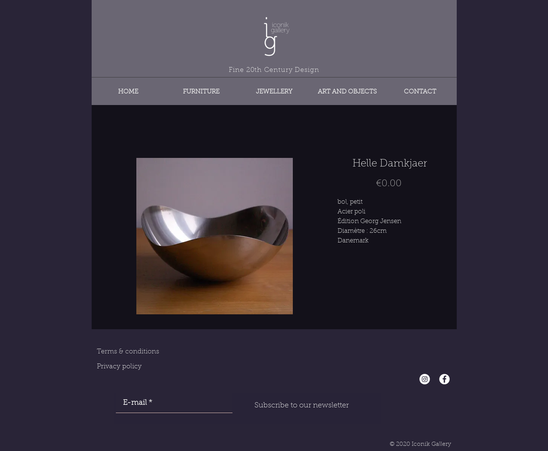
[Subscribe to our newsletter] (301, 405)
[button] (201, 88)
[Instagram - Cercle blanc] (424, 379)
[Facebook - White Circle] (444, 379)
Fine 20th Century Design (274, 70)
